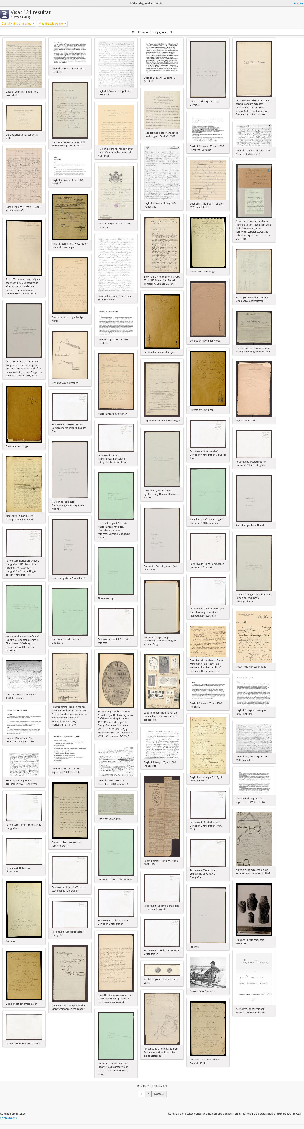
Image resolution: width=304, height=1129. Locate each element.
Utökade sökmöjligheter (152, 32)
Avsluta (298, 3)
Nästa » (159, 1094)
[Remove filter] (33, 23)
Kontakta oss (8, 1118)
